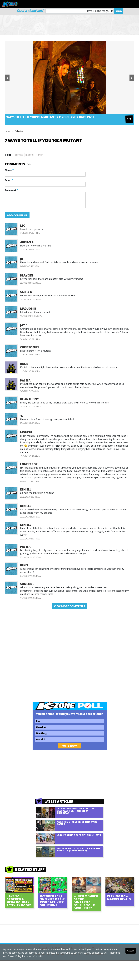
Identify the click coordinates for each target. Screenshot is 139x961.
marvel (29, 155)
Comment (11, 190)
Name (9, 170)
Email (9, 180)
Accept (130, 950)
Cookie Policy (14, 956)
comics (19, 155)
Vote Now (69, 745)
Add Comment (17, 215)
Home (7, 131)
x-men (39, 155)
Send (118, 11)
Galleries (19, 131)
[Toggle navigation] (135, 4)
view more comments (69, 606)
